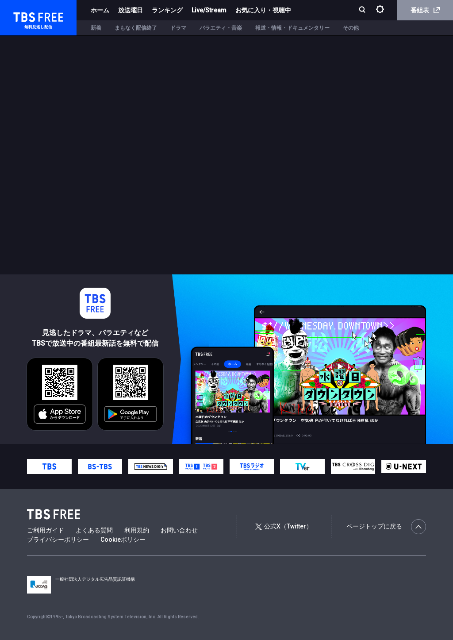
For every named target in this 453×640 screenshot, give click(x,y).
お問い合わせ (179, 530)
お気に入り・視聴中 (263, 10)
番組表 (425, 10)
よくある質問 (94, 530)
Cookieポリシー (123, 539)
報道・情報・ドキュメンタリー (292, 28)
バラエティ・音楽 (221, 28)
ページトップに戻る (386, 526)
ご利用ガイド (45, 530)
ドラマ (178, 28)
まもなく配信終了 (136, 28)
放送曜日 (130, 10)
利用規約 (136, 530)
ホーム (100, 10)
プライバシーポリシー (58, 539)
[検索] (363, 10)
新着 (96, 28)
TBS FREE (23, 15)
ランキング (167, 10)
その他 (351, 28)
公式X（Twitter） (283, 526)
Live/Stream (209, 10)
